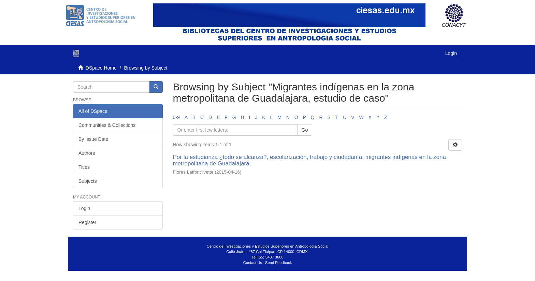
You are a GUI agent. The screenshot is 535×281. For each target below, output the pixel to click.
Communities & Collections (106, 125)
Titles (84, 167)
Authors (86, 153)
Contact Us (252, 263)
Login (84, 208)
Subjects (87, 181)
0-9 (176, 117)
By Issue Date (93, 139)
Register (87, 222)
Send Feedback (278, 263)
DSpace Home (101, 68)
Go (305, 130)
